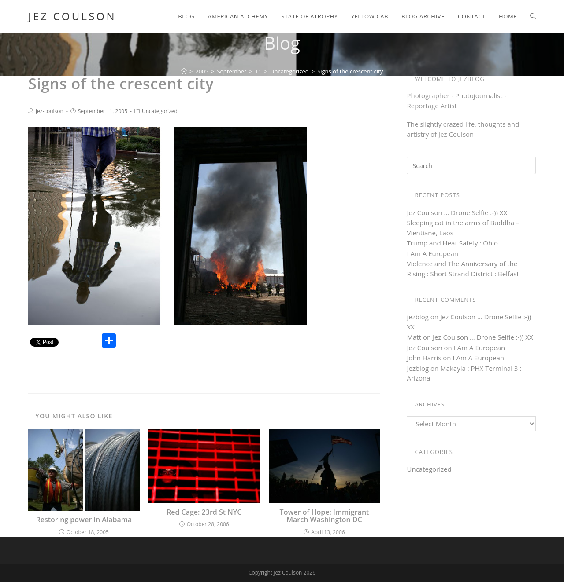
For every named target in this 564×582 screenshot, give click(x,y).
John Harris (424, 357)
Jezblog (418, 368)
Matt (414, 337)
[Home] (184, 71)
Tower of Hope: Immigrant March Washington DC (324, 516)
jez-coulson (49, 111)
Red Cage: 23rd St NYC (204, 512)
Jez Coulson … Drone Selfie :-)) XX (457, 212)
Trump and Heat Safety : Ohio (452, 242)
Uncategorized (160, 111)
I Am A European (432, 253)
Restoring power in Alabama (84, 520)
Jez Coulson (72, 16)
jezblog (417, 316)
